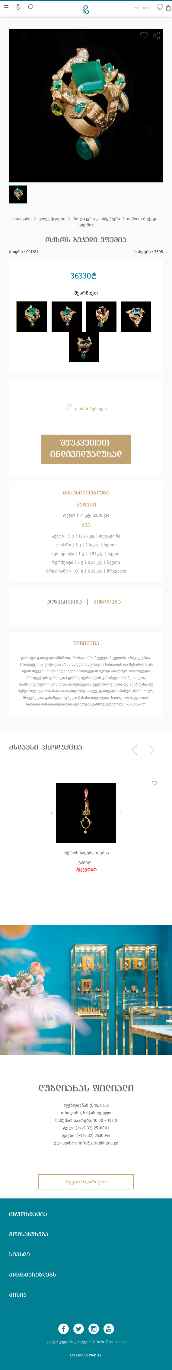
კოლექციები (52, 218)
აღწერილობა (64, 602)
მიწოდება (107, 602)
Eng (135, 8)
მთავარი (22, 218)
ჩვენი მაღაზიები (86, 1182)
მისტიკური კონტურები (96, 218)
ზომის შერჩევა (91, 408)
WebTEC (95, 1355)
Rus (146, 8)
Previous (51, 813)
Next (121, 813)
